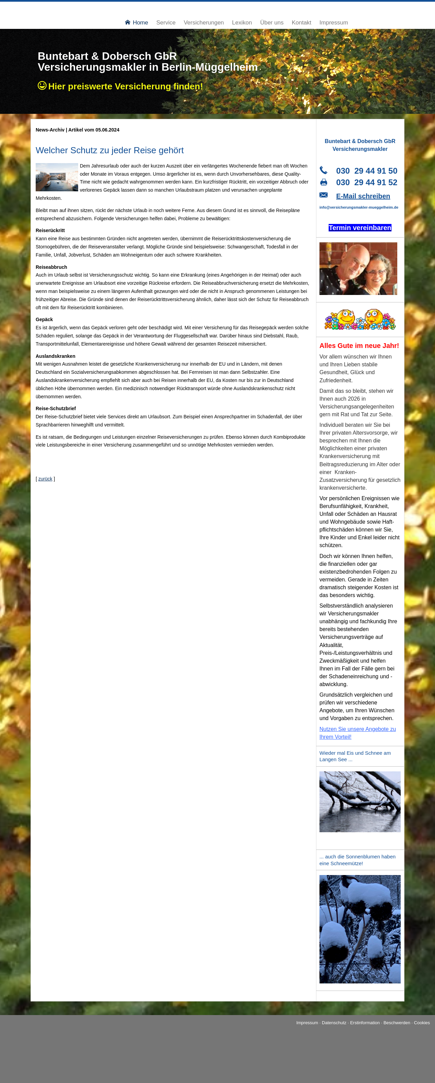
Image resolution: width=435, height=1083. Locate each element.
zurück (45, 479)
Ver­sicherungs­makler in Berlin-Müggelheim (147, 67)
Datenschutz (334, 1022)
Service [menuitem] (166, 22)
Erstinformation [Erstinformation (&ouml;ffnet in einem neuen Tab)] (365, 1022)
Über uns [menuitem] (271, 22)
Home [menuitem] (136, 22)
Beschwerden (396, 1022)
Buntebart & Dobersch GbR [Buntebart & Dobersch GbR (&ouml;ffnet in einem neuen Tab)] (107, 56)
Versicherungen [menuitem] (204, 22)
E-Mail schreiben (363, 196)
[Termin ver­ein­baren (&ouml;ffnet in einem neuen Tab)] (360, 228)
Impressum (307, 1022)
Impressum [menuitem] (333, 22)
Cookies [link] (422, 1022)
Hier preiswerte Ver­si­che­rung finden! (128, 86)
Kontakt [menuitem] (301, 22)
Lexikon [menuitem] (242, 22)
